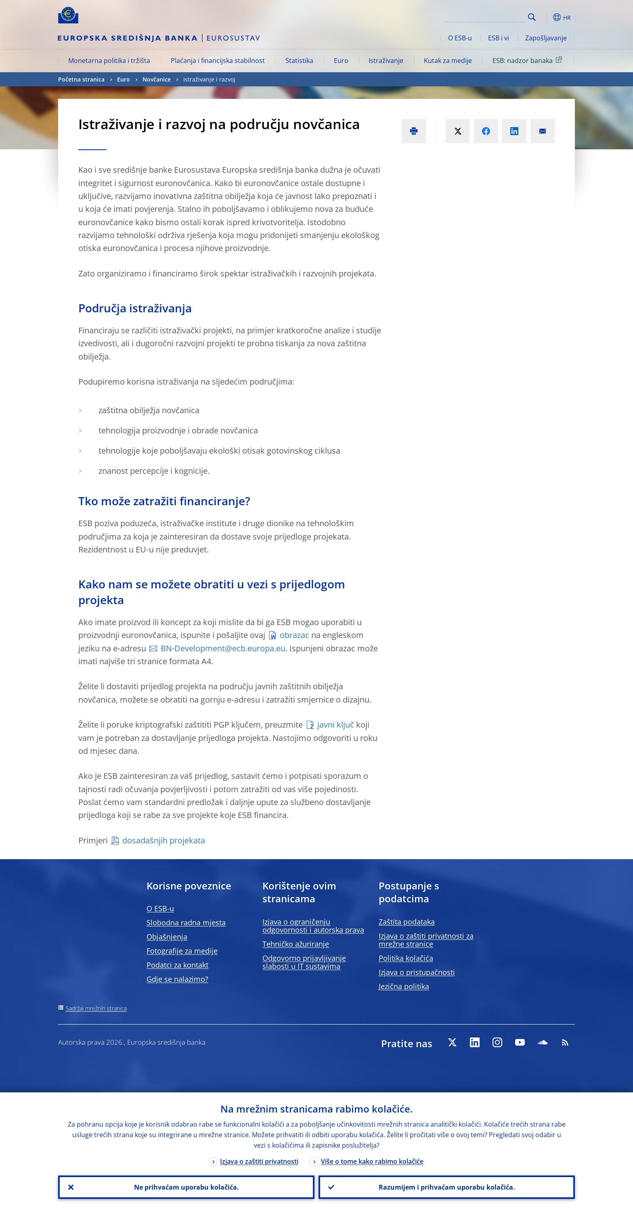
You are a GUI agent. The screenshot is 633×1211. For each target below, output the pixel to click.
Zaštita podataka (407, 922)
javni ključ (335, 724)
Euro (341, 60)
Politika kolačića (406, 958)
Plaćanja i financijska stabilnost (218, 60)
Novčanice (157, 79)
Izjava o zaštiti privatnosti (259, 1161)
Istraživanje (386, 60)
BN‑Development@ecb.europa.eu (223, 648)
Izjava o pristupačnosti (417, 972)
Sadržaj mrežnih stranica (96, 1008)
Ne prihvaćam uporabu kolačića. (186, 1187)
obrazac (294, 635)
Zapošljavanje (546, 37)
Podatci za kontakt (177, 965)
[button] (546, 17)
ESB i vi (498, 37)
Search (532, 17)
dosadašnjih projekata (163, 840)
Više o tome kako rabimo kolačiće (372, 1161)
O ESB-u (460, 37)
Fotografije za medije (182, 951)
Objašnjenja (167, 936)
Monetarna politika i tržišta (109, 60)
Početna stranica (81, 79)
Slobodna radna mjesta (186, 922)
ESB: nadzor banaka (529, 60)
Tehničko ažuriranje (295, 944)
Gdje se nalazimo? (177, 979)
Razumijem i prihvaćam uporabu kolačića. (447, 1187)
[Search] (484, 16)
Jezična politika (404, 986)
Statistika (299, 60)
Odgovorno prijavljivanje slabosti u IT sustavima (304, 962)
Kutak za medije (448, 60)
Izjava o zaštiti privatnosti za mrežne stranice (426, 940)
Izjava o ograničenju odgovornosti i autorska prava (313, 926)
